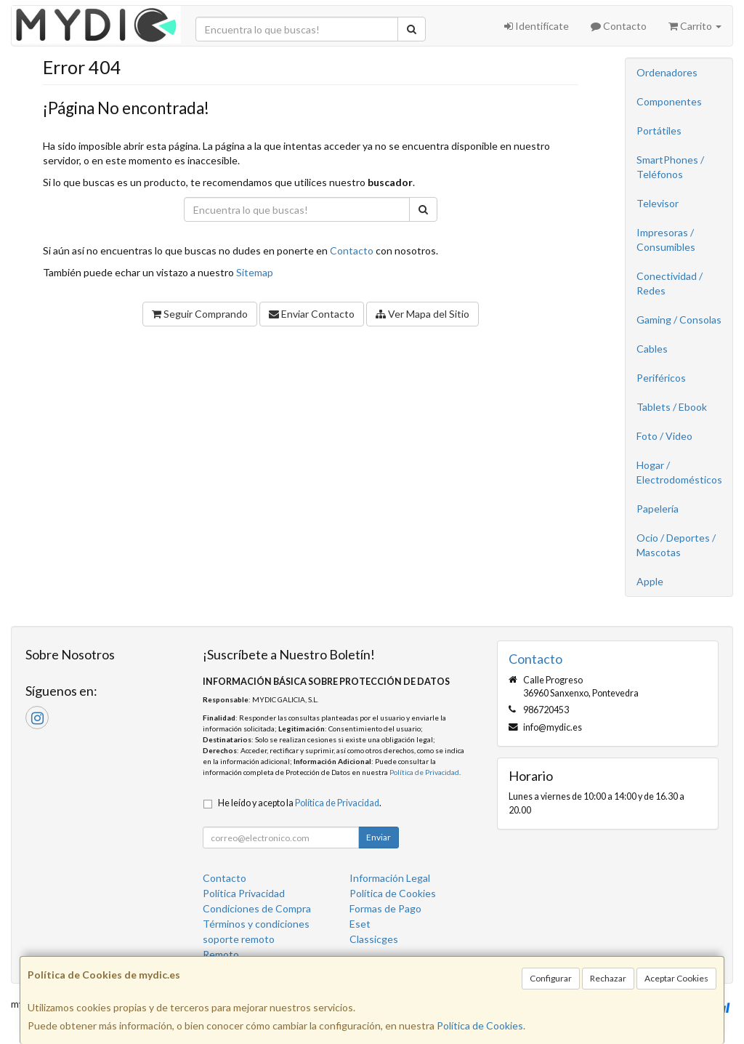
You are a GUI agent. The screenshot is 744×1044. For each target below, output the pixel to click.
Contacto (619, 26)
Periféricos (661, 378)
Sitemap (254, 272)
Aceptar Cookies (676, 978)
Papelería (657, 508)
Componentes (669, 101)
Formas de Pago (385, 908)
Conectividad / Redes (669, 283)
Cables (652, 348)
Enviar (378, 837)
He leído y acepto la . (299, 803)
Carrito (694, 26)
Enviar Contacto (312, 314)
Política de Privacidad (424, 772)
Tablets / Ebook (671, 407)
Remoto (221, 954)
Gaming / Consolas (678, 319)
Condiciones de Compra (257, 908)
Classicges (373, 939)
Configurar (551, 978)
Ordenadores (667, 72)
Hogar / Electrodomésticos (679, 472)
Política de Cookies (480, 1025)
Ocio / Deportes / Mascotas (676, 544)
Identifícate (536, 26)
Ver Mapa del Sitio (422, 314)
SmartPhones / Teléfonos (670, 166)
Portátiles (659, 130)
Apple (649, 581)
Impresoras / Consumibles (665, 239)
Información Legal (389, 878)
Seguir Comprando (200, 314)
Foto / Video (664, 436)
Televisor (657, 203)
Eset (360, 923)
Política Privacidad (244, 893)
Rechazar (608, 978)
